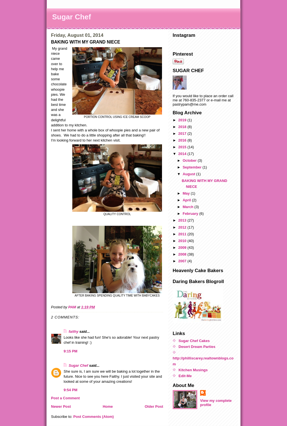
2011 (183, 234)
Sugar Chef (71, 17)
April (187, 200)
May (187, 193)
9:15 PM (70, 351)
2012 (183, 227)
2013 (183, 220)
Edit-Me (185, 376)
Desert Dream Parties (197, 347)
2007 (183, 261)
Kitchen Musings (193, 370)
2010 (183, 241)
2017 (183, 133)
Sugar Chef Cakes (194, 341)
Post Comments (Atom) (93, 416)
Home (108, 406)
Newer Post (61, 406)
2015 (183, 147)
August (189, 174)
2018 (183, 127)
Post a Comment (65, 398)
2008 (183, 254)
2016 (183, 140)
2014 (183, 154)
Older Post (154, 406)
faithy (73, 331)
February (191, 213)
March (189, 207)
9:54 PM (70, 390)
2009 (183, 247)
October (190, 160)
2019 (183, 120)
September (193, 167)
